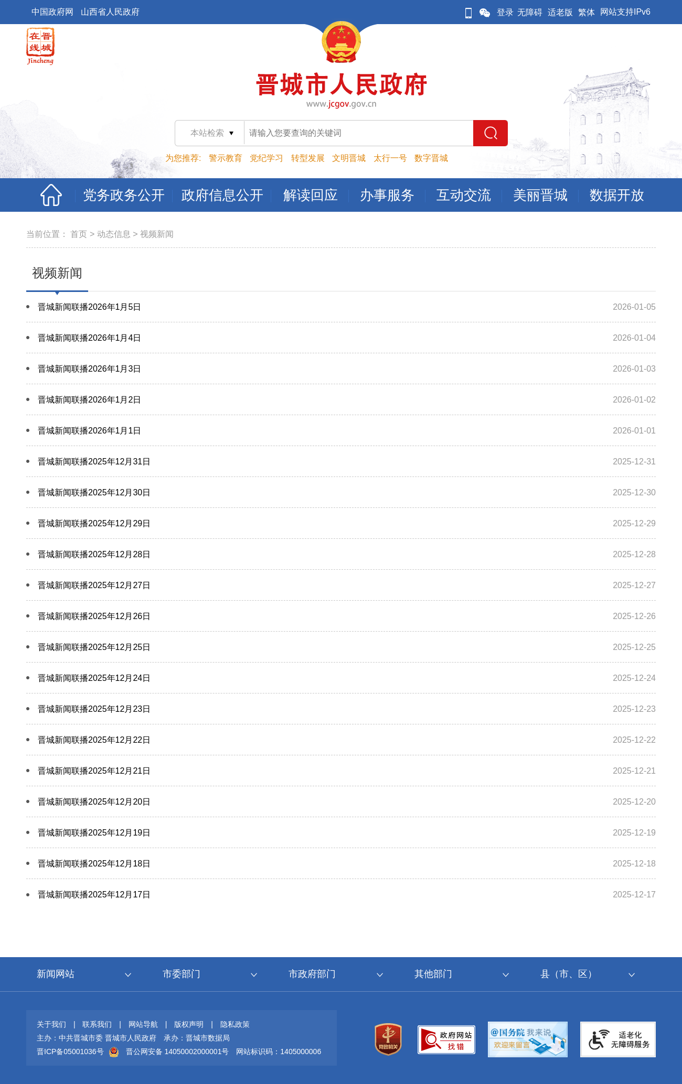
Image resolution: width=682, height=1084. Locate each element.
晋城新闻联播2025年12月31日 (94, 461)
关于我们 (51, 1024)
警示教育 (225, 158)
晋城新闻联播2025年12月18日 (94, 863)
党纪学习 (266, 158)
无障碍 (529, 12)
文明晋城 (349, 158)
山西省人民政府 (110, 11)
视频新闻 (157, 234)
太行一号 (390, 158)
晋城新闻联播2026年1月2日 (89, 399)
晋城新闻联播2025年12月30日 (94, 492)
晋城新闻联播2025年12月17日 (94, 894)
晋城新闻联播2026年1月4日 (89, 337)
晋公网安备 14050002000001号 (177, 1051)
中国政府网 (52, 11)
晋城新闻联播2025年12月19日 (94, 832)
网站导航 (143, 1024)
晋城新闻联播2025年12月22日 (94, 739)
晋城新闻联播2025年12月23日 (94, 708)
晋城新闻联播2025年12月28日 (94, 554)
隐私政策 (235, 1024)
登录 (505, 12)
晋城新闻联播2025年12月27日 (94, 585)
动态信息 (114, 234)
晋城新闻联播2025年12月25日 (94, 647)
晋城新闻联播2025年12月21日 (94, 770)
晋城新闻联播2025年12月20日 (94, 801)
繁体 (586, 12)
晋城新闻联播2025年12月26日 (94, 616)
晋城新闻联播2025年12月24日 (94, 678)
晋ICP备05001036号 (70, 1051)
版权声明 (189, 1024)
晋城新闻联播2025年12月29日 (94, 523)
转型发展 (308, 158)
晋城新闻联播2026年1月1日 (89, 430)
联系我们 (97, 1024)
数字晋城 (431, 158)
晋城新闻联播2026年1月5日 (89, 306)
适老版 (560, 12)
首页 (78, 234)
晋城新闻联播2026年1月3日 (89, 368)
